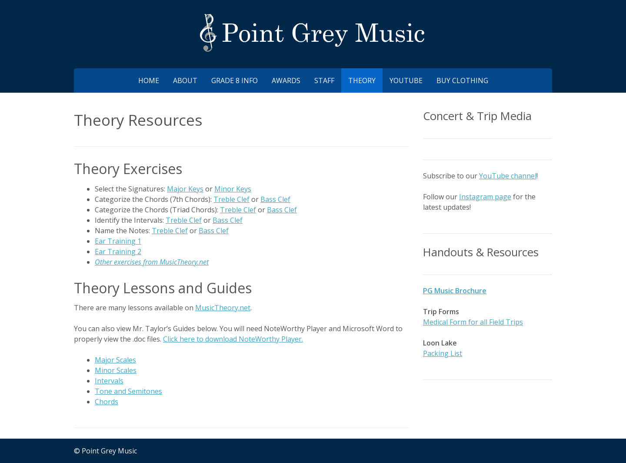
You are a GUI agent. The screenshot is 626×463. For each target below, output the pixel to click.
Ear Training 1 (118, 241)
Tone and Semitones (128, 391)
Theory (362, 80)
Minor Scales (116, 370)
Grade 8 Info (234, 80)
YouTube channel (507, 176)
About (185, 80)
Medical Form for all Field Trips (473, 322)
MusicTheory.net (222, 307)
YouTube (406, 80)
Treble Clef (231, 199)
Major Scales (115, 360)
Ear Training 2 (118, 251)
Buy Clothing (462, 80)
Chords (106, 401)
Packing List (442, 353)
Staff (324, 80)
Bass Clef (275, 199)
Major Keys (185, 189)
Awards (286, 80)
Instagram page (485, 196)
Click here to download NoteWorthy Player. (233, 339)
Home (148, 80)
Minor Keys (232, 189)
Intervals (109, 381)
